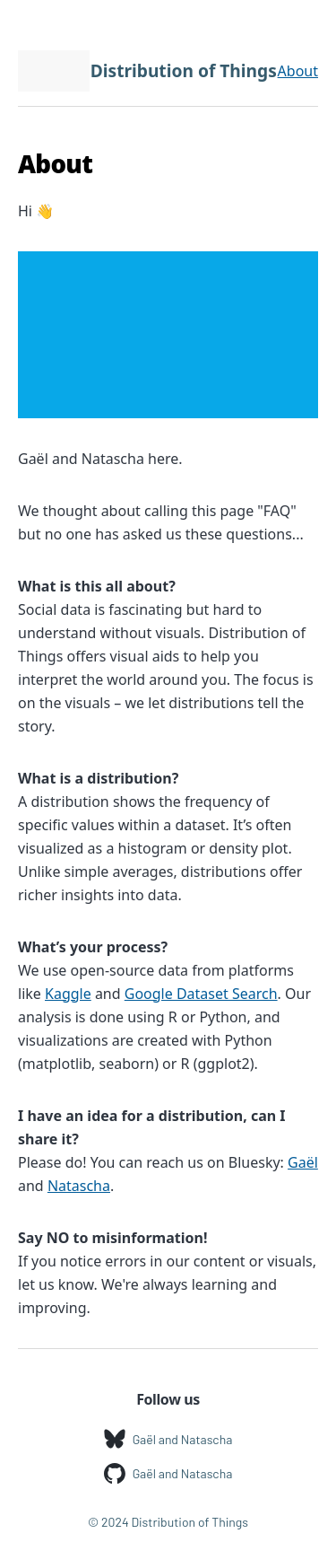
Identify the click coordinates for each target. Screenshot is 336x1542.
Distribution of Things (183, 70)
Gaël (303, 1162)
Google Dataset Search (201, 993)
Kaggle (68, 993)
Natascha (78, 1186)
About (298, 71)
